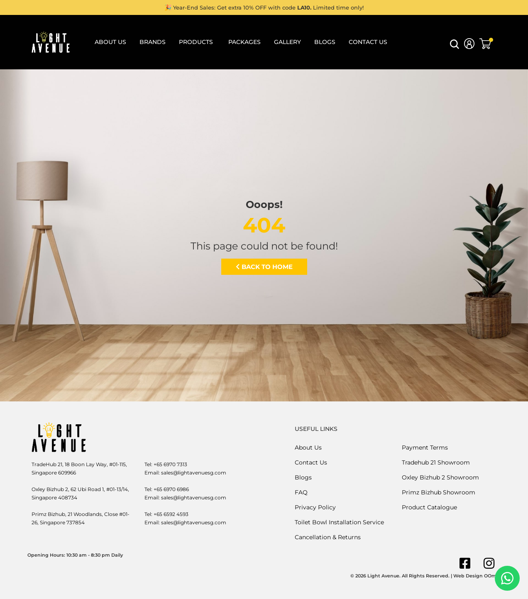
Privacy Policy (315, 507)
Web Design (468, 576)
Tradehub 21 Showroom (436, 462)
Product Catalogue (429, 507)
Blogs (303, 477)
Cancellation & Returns (328, 537)
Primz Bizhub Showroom (438, 492)
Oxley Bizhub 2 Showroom (440, 477)
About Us (308, 447)
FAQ (301, 492)
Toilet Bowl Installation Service (339, 522)
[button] (454, 47)
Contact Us (311, 462)
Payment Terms (425, 447)
